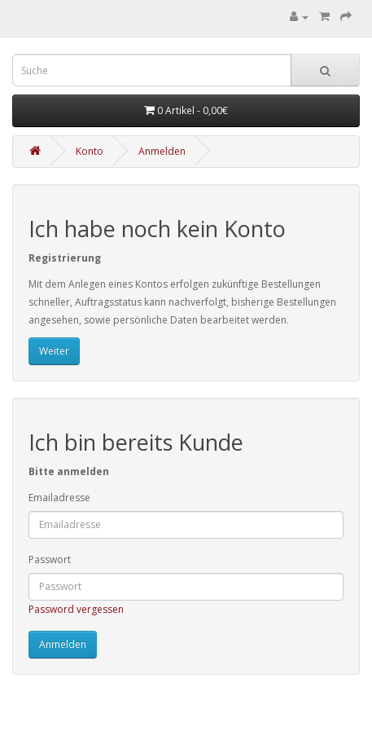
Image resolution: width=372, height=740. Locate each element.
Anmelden (162, 151)
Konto (89, 151)
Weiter (54, 351)
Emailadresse (59, 497)
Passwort (49, 559)
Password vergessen (76, 609)
